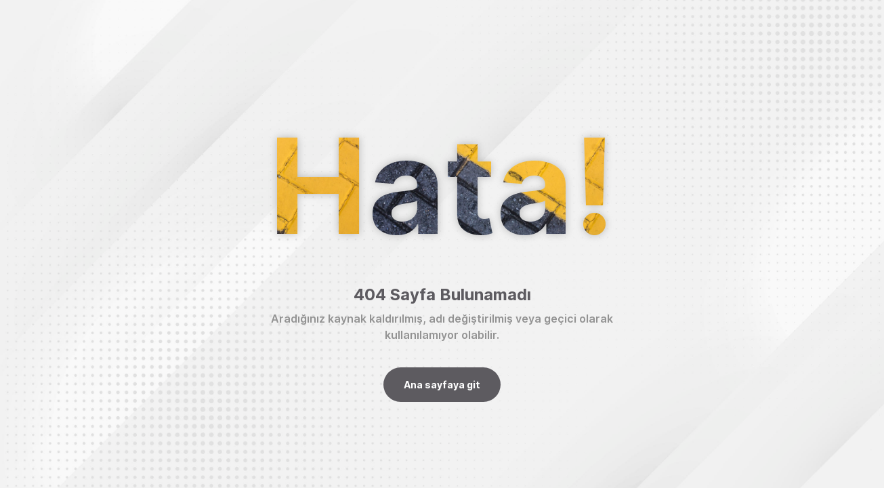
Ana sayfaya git (442, 384)
